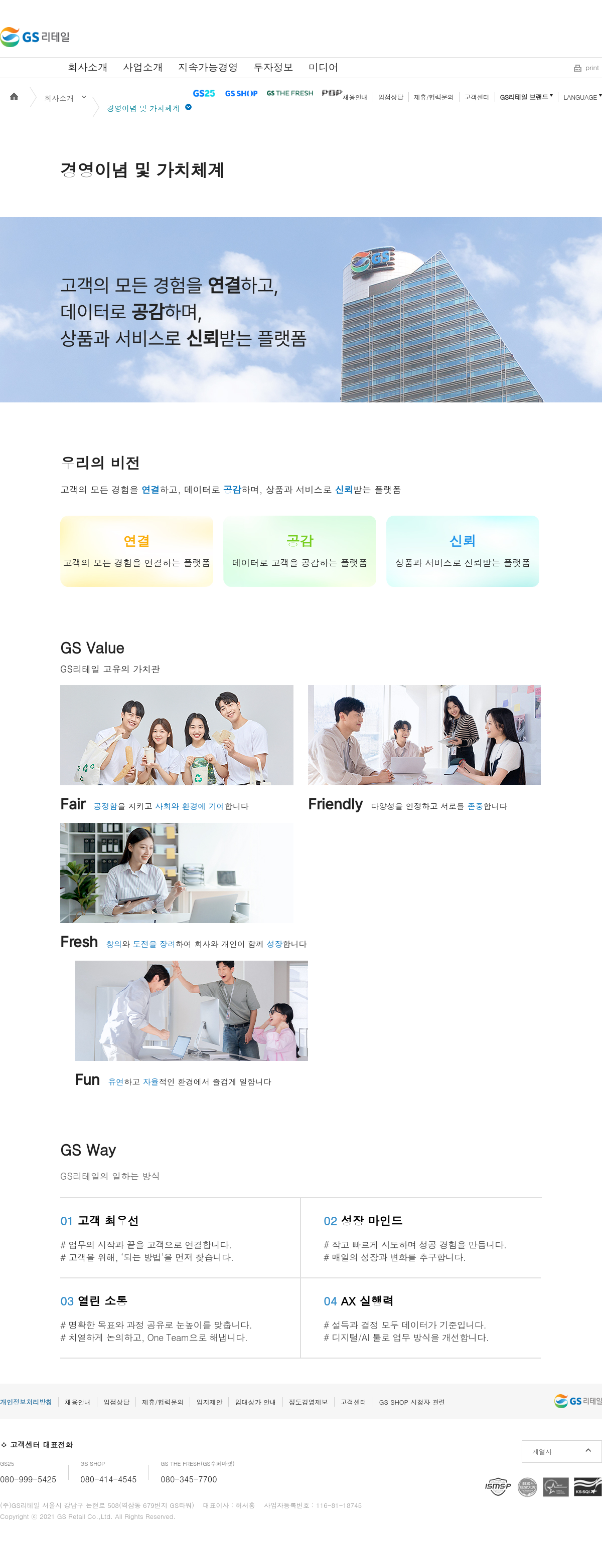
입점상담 (390, 97)
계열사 (542, 1451)
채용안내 (355, 97)
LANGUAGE (580, 97)
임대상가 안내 (255, 1402)
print (592, 67)
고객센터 (477, 97)
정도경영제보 (308, 1402)
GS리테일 (34, 37)
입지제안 (209, 1402)
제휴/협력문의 (434, 97)
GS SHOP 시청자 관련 (412, 1402)
